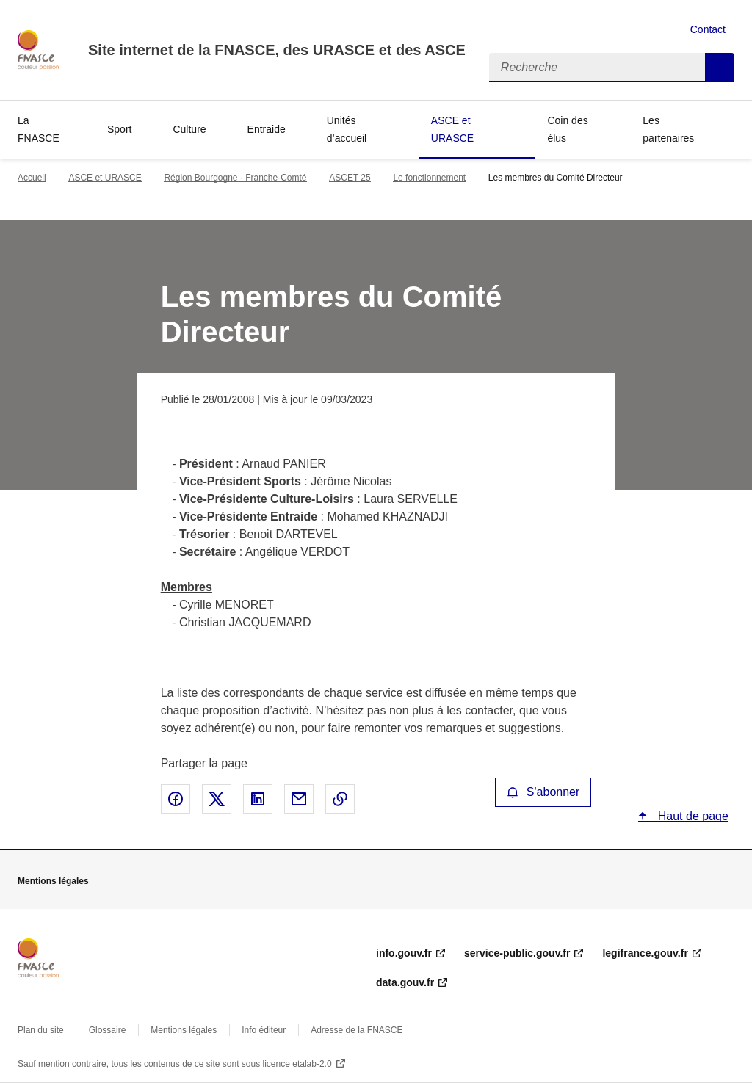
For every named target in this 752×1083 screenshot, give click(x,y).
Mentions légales (184, 1030)
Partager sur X (216, 799)
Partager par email (299, 799)
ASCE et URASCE (452, 129)
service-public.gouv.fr (517, 953)
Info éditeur (264, 1030)
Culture (189, 129)
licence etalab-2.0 (297, 1064)
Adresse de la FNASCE (356, 1030)
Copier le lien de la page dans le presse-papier (340, 799)
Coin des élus (567, 129)
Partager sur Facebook (175, 799)
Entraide (266, 129)
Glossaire (107, 1030)
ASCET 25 (349, 178)
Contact (708, 29)
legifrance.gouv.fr (644, 953)
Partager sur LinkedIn (257, 799)
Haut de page (691, 816)
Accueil (32, 178)
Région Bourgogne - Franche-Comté (235, 178)
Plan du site (41, 1030)
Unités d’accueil (346, 129)
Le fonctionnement (429, 178)
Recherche (719, 67)
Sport (119, 129)
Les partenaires (668, 129)
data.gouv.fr (405, 982)
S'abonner (543, 792)
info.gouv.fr (404, 953)
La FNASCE (38, 129)
